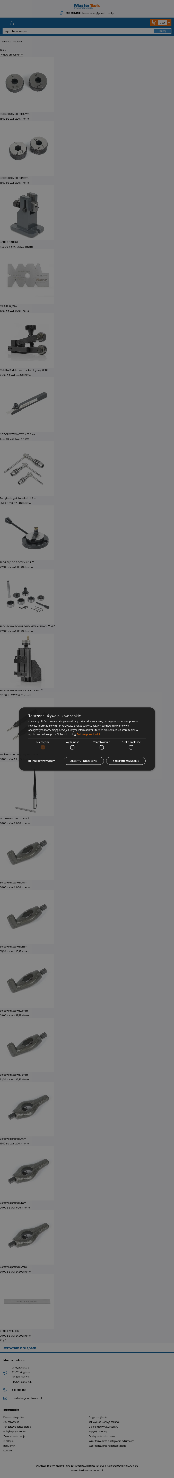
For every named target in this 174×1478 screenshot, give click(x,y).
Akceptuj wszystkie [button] (126, 760)
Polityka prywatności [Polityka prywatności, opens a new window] (88, 734)
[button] (41, 760)
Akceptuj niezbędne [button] (83, 760)
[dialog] (87, 739)
